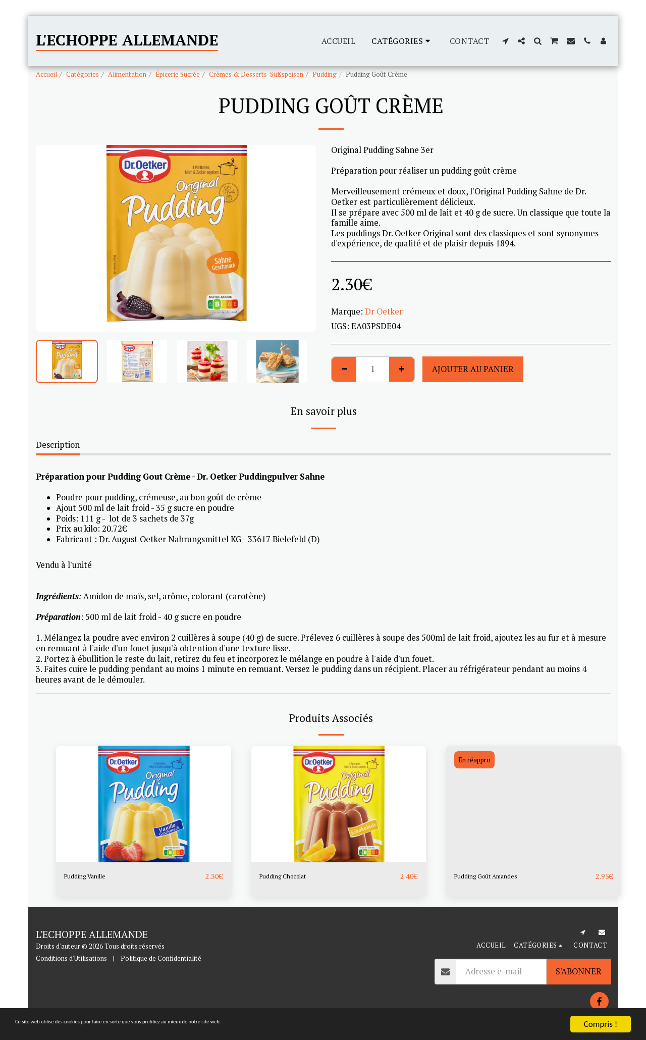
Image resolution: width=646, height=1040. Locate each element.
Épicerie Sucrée (177, 74)
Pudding (324, 74)
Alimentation (127, 74)
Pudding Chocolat (292, 876)
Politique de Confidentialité (161, 958)
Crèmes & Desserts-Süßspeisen (256, 74)
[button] (505, 41)
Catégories (82, 74)
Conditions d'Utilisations (71, 958)
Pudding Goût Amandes (498, 876)
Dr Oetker (384, 311)
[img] (143, 804)
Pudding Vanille (93, 876)
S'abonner (579, 971)
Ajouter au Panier (473, 369)
